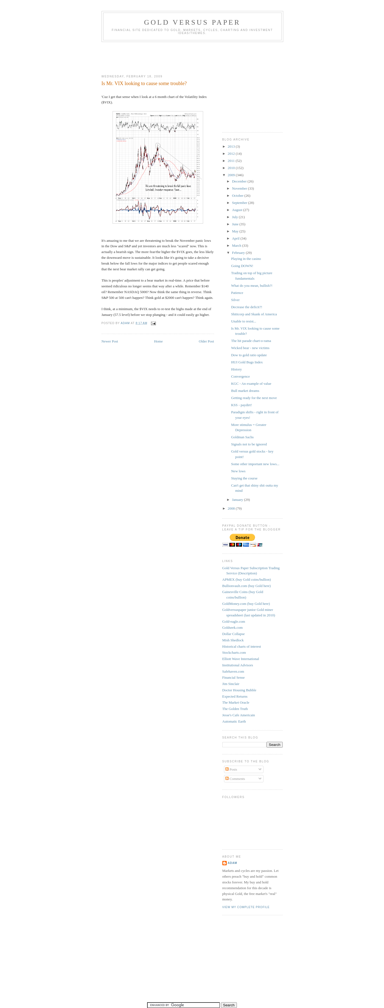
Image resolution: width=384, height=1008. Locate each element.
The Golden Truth (235, 709)
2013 (232, 146)
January (238, 500)
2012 (232, 153)
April (236, 238)
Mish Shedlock (233, 640)
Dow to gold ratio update (249, 355)
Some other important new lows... (255, 464)
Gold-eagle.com (233, 621)
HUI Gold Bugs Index (247, 362)
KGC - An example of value (251, 383)
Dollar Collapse (233, 634)
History (236, 369)
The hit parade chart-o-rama (251, 341)
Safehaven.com (233, 671)
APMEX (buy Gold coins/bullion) (246, 579)
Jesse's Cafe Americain (238, 715)
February (239, 253)
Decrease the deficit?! (246, 307)
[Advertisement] (201, 57)
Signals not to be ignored (249, 444)
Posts (231, 769)
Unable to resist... (243, 321)
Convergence (240, 376)
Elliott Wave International (240, 659)
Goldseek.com (232, 627)
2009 (232, 175)
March (237, 245)
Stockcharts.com (234, 652)
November (240, 188)
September (240, 203)
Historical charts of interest (241, 646)
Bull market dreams (245, 391)
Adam (232, 862)
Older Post (206, 341)
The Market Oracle (236, 702)
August (237, 210)
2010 (232, 168)
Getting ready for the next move (254, 398)
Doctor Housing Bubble (239, 690)
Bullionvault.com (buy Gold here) (246, 586)
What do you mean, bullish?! (252, 285)
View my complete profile (246, 907)
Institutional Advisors (237, 665)
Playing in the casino (246, 259)
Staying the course (244, 478)
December (240, 181)
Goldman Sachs (242, 437)
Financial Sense (233, 677)
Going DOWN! (242, 266)
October (238, 195)
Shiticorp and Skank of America (254, 314)
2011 (232, 161)
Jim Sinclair (230, 684)
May (235, 231)
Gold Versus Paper (192, 22)
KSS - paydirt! (241, 405)
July (235, 217)
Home (158, 341)
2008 (232, 508)
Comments (235, 779)
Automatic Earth (234, 721)
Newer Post (110, 341)
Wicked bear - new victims (250, 348)
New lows (238, 471)
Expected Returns (235, 696)
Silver (235, 300)
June (235, 224)
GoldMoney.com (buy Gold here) (246, 604)
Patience (237, 293)
